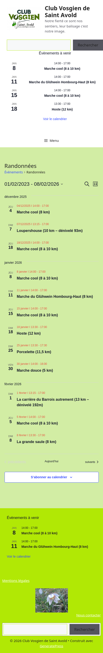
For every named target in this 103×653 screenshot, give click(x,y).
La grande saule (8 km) (36, 442)
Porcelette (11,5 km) (34, 352)
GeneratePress (51, 646)
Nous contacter (88, 615)
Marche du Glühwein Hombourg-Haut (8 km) (62, 82)
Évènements (14, 172)
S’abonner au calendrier (49, 477)
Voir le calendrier (55, 119)
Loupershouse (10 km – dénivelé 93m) (50, 231)
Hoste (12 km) (62, 109)
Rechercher (84, 629)
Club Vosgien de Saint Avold (67, 11)
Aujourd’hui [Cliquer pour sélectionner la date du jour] (51, 461)
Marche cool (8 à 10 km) (62, 68)
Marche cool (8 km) (33, 212)
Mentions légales (16, 580)
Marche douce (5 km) (35, 370)
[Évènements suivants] (91, 462)
